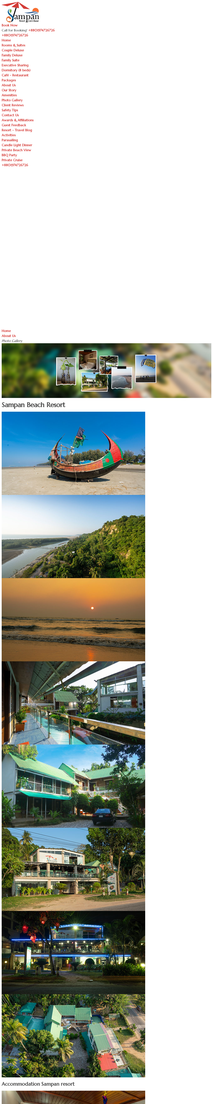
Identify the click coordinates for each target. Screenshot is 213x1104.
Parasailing (10, 140)
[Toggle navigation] (30, 36)
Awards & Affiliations (17, 120)
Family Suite (10, 60)
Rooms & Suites (13, 45)
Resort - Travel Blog (17, 130)
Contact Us (10, 115)
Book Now (9, 25)
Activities (9, 135)
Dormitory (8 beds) (16, 70)
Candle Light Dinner (17, 145)
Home (6, 40)
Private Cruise (12, 160)
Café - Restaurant (15, 75)
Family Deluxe (12, 55)
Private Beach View (16, 150)
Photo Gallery (12, 100)
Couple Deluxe (13, 50)
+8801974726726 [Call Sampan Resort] (41, 30)
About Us (9, 85)
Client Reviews (13, 105)
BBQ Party (9, 155)
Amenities (9, 95)
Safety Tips (10, 110)
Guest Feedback (14, 125)
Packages (9, 80)
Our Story (9, 90)
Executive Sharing (15, 65)
